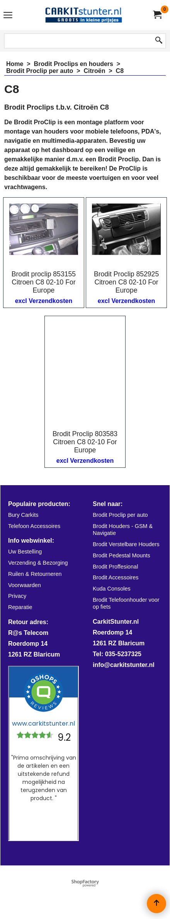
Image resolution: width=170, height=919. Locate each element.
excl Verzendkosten (44, 301)
